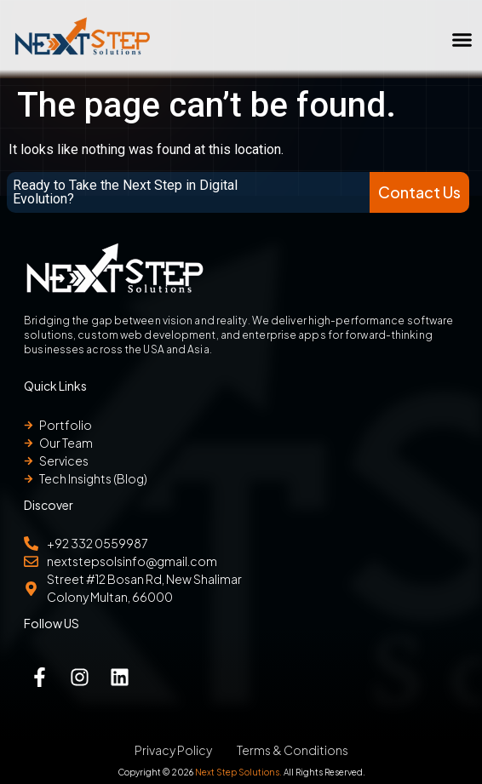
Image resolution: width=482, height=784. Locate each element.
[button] (462, 39)
